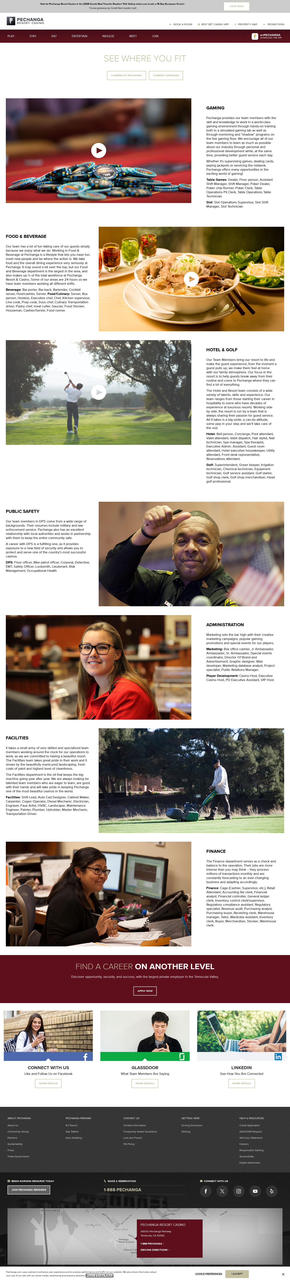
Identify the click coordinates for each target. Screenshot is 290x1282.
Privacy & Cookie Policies (99, 1275)
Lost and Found (132, 1137)
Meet (133, 36)
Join (155, 36)
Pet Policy (129, 1144)
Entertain (79, 36)
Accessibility (246, 1156)
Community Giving (18, 1131)
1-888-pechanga (122, 1190)
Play (11, 36)
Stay (33, 36)
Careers (244, 1144)
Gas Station (72, 1131)
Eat (54, 36)
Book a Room (182, 24)
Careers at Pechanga (126, 75)
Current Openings (166, 75)
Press (11, 1150)
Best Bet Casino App (215, 24)
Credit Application (249, 1125)
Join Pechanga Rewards (29, 1190)
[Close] (283, 1274)
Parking (186, 1131)
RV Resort (71, 1125)
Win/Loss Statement (250, 1137)
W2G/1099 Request (250, 1131)
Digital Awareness (249, 1162)
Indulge (108, 36)
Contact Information (134, 1125)
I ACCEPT (237, 1273)
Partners (12, 1137)
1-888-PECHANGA (152, 1244)
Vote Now (237, 6)
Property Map (247, 24)
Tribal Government (18, 1156)
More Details (48, 1083)
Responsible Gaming (251, 1150)
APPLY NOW (145, 991)
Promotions (275, 24)
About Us (13, 1125)
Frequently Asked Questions (140, 1131)
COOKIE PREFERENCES (208, 1273)
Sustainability (15, 1144)
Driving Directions (192, 1125)
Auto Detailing (74, 1137)
